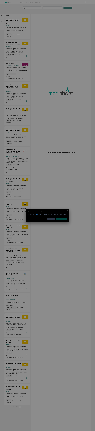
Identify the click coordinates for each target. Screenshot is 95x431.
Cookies (36, 214)
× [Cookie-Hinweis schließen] (67, 210)
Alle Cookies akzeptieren (61, 219)
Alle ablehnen (51, 219)
